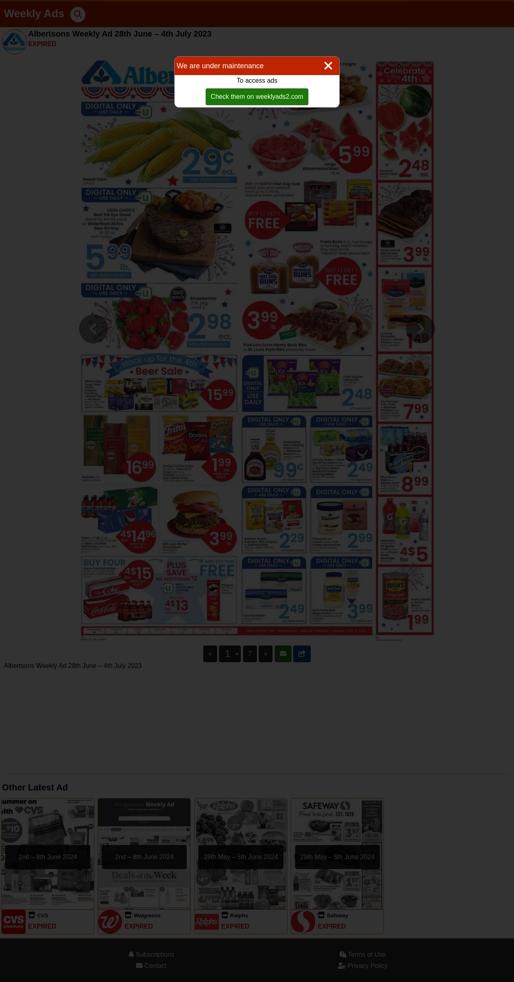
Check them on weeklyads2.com (257, 96)
